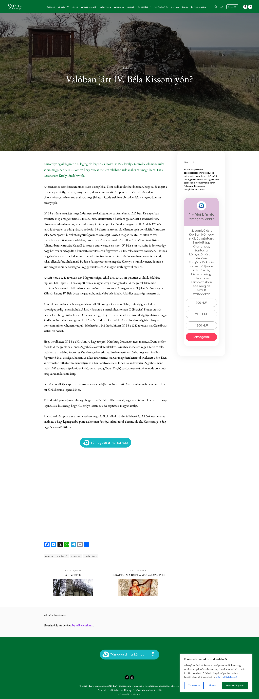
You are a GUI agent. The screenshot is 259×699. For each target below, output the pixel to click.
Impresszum (125, 685)
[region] (216, 673)
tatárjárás (90, 556)
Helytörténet (129, 68)
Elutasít (212, 685)
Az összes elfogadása (234, 685)
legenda (75, 556)
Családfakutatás (115, 690)
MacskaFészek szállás (152, 690)
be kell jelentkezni (82, 625)
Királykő (62, 556)
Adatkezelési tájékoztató (226, 677)
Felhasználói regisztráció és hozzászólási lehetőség (156, 685)
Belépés (232, 6)
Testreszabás (194, 685)
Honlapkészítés (131, 690)
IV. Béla (49, 556)
